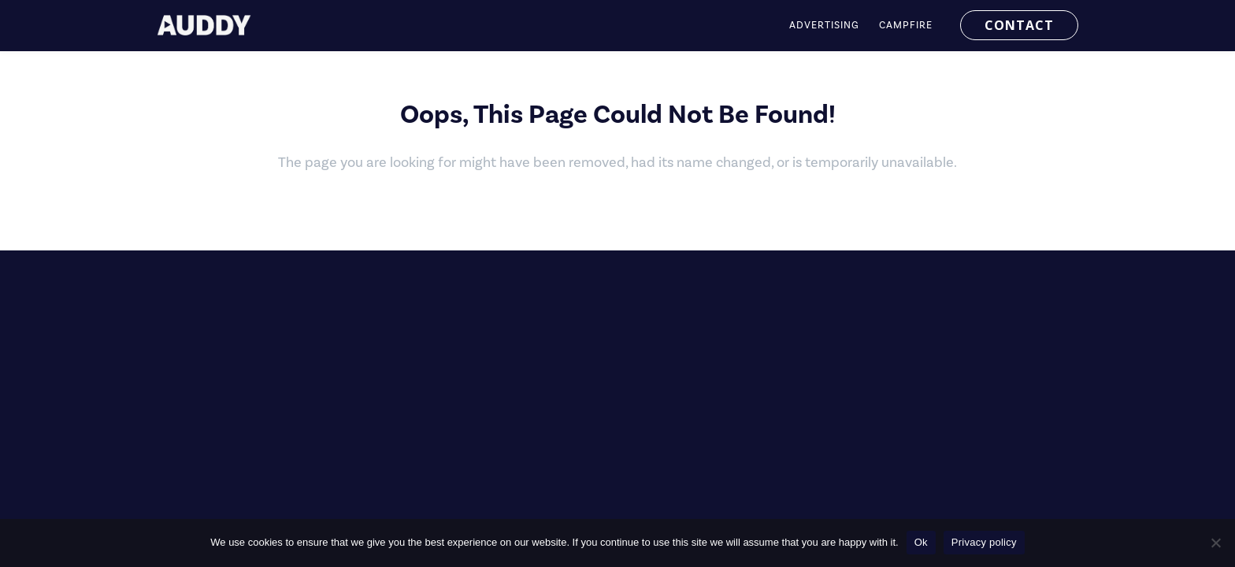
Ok (921, 542)
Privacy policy (984, 542)
